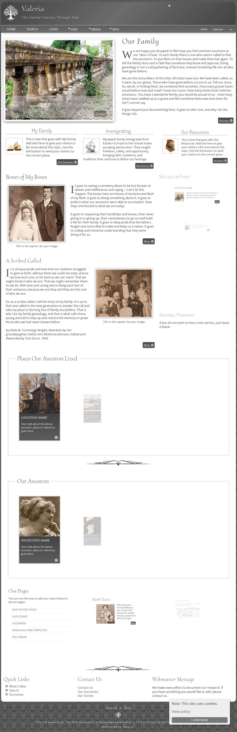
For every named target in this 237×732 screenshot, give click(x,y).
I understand (199, 719)
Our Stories (32, 614)
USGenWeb (31, 617)
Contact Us (85, 688)
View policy (181, 711)
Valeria (33, 8)
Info (115, 29)
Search (32, 29)
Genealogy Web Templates (35, 619)
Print (204, 29)
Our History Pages (34, 612)
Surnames (16, 694)
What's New (17, 686)
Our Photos (136, 161)
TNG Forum (31, 622)
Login (53, 29)
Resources (206, 152)
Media (96, 29)
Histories (100, 113)
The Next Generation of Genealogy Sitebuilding (98, 722)
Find (74, 29)
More (147, 241)
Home (11, 29)
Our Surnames (62, 160)
